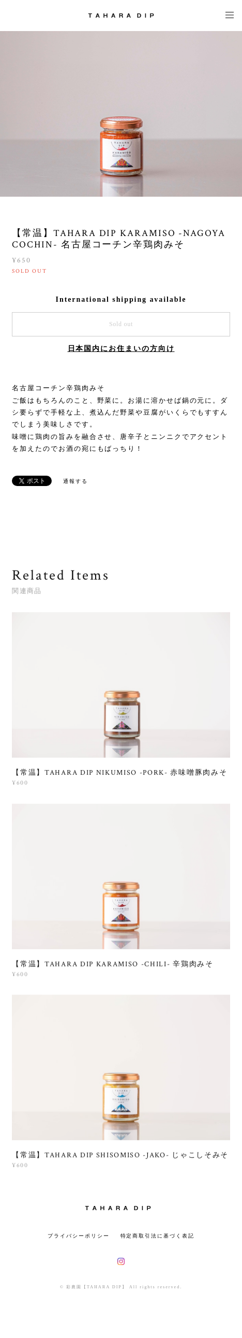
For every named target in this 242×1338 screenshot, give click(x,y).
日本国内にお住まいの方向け (121, 348)
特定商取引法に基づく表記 (157, 1236)
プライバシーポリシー (78, 1236)
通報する (75, 481)
